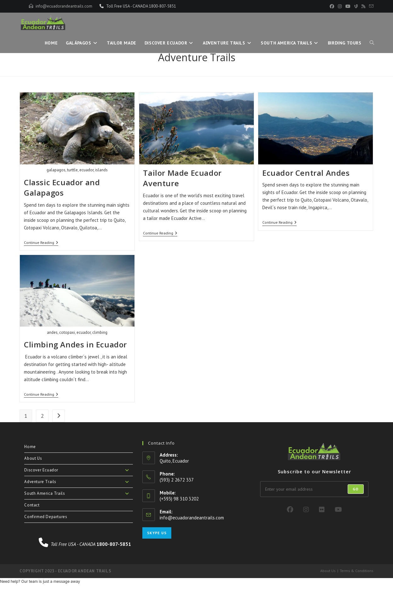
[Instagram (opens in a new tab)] (340, 6)
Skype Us (157, 532)
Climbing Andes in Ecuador (75, 344)
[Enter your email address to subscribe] (314, 489)
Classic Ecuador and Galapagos (62, 187)
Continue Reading (41, 243)
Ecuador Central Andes (306, 173)
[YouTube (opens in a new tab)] (348, 6)
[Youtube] (338, 509)
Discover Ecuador (78, 470)
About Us (33, 458)
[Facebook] (290, 509)
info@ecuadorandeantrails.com (64, 6)
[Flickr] (322, 509)
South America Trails (78, 493)
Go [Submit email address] (356, 489)
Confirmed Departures (45, 516)
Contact (31, 505)
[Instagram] (306, 509)
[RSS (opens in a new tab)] (363, 6)
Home (30, 446)
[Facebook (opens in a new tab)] (332, 6)
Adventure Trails (78, 482)
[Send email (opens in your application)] (370, 6)
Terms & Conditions (356, 570)
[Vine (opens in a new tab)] (356, 6)
